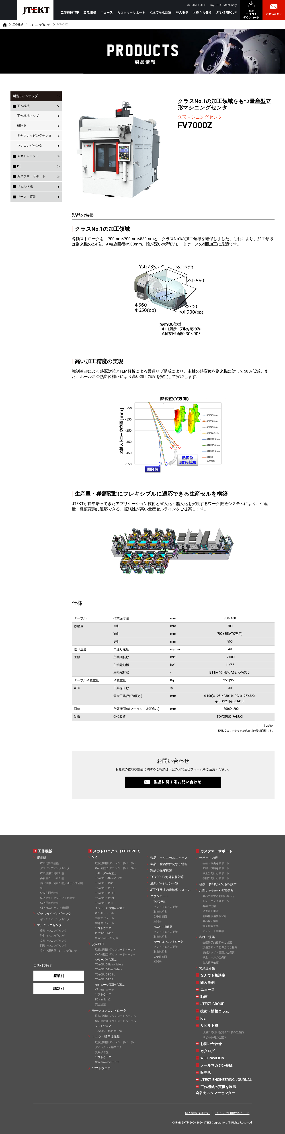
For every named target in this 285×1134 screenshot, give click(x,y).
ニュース (106, 12)
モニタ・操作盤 (163, 926)
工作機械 (17, 24)
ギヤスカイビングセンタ (34, 135)
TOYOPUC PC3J (105, 893)
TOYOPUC (160, 901)
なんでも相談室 (160, 12)
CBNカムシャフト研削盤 (55, 907)
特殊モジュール (104, 923)
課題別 (58, 988)
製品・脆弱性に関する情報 (169, 864)
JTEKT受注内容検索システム (170, 890)
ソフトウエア (101, 1068)
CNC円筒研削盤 (49, 863)
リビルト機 (209, 1025)
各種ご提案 (209, 906)
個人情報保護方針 (197, 1113)
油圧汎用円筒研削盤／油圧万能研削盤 (61, 885)
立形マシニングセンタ (53, 940)
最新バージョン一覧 (164, 883)
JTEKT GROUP (226, 12)
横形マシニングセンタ (53, 930)
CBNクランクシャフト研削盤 (57, 897)
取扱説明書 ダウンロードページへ (115, 863)
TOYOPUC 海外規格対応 (167, 877)
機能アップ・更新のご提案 (219, 952)
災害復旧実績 (211, 911)
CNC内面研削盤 (49, 892)
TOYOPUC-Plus (104, 883)
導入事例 (182, 12)
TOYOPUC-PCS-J (105, 974)
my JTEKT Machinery (223, 5)
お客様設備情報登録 (215, 916)
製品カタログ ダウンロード (251, 14)
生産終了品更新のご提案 (217, 942)
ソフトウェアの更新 (166, 906)
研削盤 (22, 125)
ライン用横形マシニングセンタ (59, 950)
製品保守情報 (211, 921)
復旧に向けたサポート (216, 878)
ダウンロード (159, 896)
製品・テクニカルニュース (169, 858)
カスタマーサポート (31, 176)
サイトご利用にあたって (232, 1113)
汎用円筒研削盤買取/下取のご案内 (223, 1032)
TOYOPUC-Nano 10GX (108, 878)
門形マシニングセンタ (53, 945)
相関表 (158, 921)
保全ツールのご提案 (215, 957)
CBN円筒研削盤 (49, 902)
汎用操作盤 (102, 1052)
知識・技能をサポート (216, 868)
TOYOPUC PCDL (105, 898)
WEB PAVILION (212, 1058)
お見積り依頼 (211, 962)
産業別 (58, 976)
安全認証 (100, 1004)
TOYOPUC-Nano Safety (109, 964)
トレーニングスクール (216, 901)
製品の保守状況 (161, 870)
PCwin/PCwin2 (104, 933)
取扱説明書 (160, 911)
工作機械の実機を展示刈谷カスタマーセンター (216, 1090)
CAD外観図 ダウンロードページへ (115, 868)
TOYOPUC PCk (104, 903)
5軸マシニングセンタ (53, 935)
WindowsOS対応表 (106, 938)
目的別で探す (42, 965)
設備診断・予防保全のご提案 (220, 947)
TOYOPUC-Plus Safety (108, 969)
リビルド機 (25, 186)
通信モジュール (104, 918)
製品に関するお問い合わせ (219, 896)
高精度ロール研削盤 (52, 878)
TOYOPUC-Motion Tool (108, 1031)
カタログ (207, 1051)
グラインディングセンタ (55, 868)
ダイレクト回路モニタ (108, 1047)
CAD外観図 (160, 916)
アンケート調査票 (213, 931)
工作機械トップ (28, 116)
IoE (202, 1018)
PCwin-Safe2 (103, 999)
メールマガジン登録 (216, 1065)
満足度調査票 (211, 926)
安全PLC (98, 944)
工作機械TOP (70, 12)
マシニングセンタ (40, 24)
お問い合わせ (274, 14)
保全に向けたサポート (216, 873)
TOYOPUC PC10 (105, 888)
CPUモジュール (104, 913)
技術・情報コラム (214, 1011)
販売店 (205, 1072)
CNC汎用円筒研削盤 (52, 873)
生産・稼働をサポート (216, 863)
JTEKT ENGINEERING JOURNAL (226, 1080)
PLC (94, 858)
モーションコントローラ (109, 1010)
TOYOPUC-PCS (104, 979)
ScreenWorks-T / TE (107, 1062)
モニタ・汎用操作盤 (106, 1037)
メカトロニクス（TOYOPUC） (117, 851)
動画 (203, 997)
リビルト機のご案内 (215, 1037)
